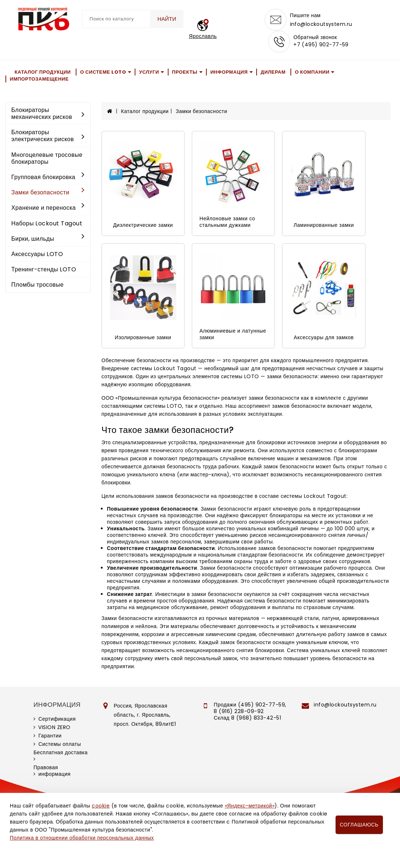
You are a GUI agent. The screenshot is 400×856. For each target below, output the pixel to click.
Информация (229, 72)
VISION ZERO (54, 727)
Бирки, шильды (48, 239)
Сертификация (57, 719)
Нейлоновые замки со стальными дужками (227, 221)
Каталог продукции (43, 72)
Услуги (149, 72)
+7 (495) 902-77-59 (321, 44)
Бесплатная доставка (60, 752)
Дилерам (273, 72)
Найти (166, 19)
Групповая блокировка (48, 177)
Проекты (185, 72)
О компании (312, 72)
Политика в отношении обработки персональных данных (82, 837)
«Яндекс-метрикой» (249, 805)
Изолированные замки (143, 337)
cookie (101, 805)
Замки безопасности (48, 192)
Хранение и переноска (48, 208)
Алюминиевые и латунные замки (232, 334)
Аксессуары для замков (324, 337)
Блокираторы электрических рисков (48, 135)
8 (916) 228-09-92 (239, 711)
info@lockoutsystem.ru (321, 24)
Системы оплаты (59, 744)
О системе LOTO (103, 72)
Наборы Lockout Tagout (46, 223)
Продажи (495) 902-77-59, (250, 704)
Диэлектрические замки (143, 225)
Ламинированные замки (324, 225)
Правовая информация (52, 770)
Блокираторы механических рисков (48, 113)
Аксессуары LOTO (37, 254)
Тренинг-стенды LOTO (43, 269)
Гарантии (50, 735)
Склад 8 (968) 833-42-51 (247, 717)
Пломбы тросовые (37, 284)
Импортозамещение (39, 78)
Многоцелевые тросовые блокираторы (47, 158)
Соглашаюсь (359, 824)
